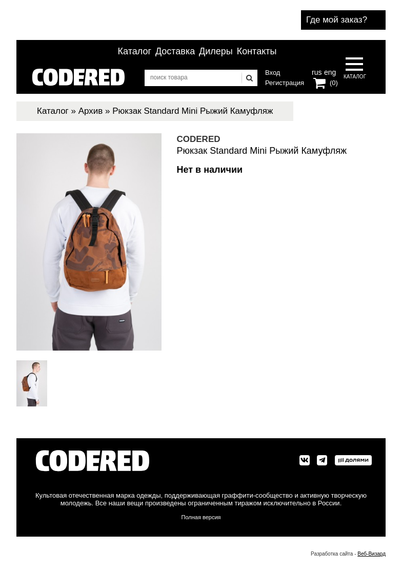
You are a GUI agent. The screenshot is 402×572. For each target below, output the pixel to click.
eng (329, 71)
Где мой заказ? (336, 20)
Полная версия (201, 517)
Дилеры (216, 51)
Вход (272, 72)
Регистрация (284, 83)
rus (316, 71)
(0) (334, 83)
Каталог (134, 51)
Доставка (175, 51)
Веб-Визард (371, 554)
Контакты (257, 51)
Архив (90, 111)
